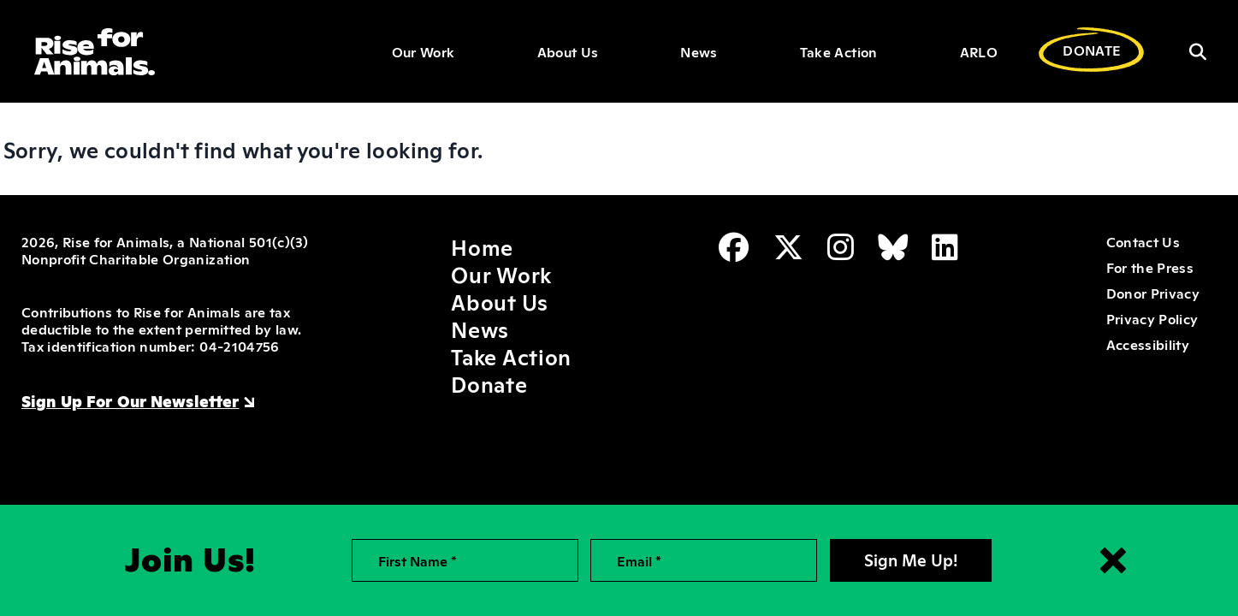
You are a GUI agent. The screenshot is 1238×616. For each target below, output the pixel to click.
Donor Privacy (1152, 292)
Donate (489, 383)
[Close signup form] (1113, 560)
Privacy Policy (1152, 318)
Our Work (423, 51)
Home (482, 246)
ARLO (979, 51)
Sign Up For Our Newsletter (130, 400)
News (698, 51)
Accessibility (1147, 344)
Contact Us (1143, 241)
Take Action (839, 51)
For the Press (1150, 267)
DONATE (1092, 49)
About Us (568, 51)
